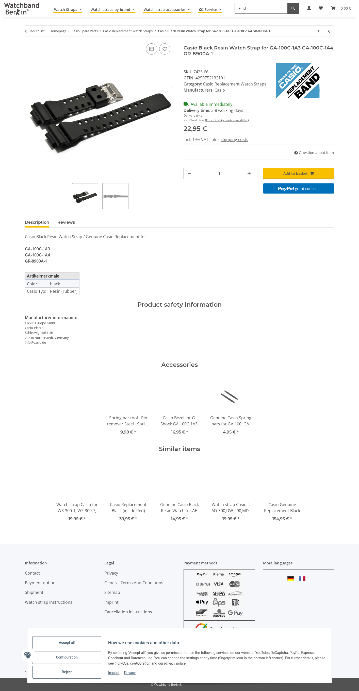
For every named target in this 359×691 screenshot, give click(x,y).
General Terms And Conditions (133, 582)
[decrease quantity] (189, 173)
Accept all (71, 647)
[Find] (261, 8)
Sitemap (112, 592)
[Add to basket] (298, 173)
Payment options (41, 582)
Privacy (134, 675)
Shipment (34, 592)
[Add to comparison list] (151, 49)
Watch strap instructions (48, 602)
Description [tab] (37, 222)
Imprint (117, 675)
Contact (32, 573)
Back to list (36, 31)
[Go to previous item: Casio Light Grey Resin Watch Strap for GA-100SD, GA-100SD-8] (329, 31)
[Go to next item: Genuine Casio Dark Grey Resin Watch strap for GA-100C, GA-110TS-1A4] (318, 31)
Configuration (70, 660)
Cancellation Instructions (128, 612)
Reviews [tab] (66, 222)
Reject (71, 673)
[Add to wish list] (164, 49)
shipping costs (234, 139)
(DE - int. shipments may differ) (227, 120)
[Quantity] (219, 173)
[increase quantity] (249, 173)
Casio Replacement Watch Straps (234, 84)
